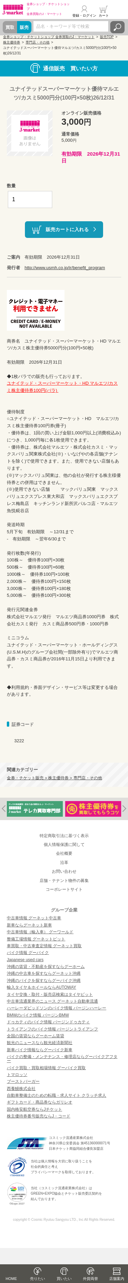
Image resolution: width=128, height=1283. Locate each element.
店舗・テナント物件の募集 (64, 880)
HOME (11, 1279)
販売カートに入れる (67, 229)
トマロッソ (17, 1074)
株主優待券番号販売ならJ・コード (38, 1116)
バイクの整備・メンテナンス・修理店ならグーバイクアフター (62, 1058)
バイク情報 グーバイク (28, 952)
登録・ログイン (84, 15)
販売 (24, 27)
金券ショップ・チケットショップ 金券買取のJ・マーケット (49, 37)
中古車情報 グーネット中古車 (34, 918)
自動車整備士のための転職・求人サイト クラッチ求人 (56, 1095)
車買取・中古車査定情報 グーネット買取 (44, 945)
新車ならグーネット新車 (29, 925)
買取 (9, 27)
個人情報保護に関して (64, 844)
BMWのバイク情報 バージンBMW (38, 1015)
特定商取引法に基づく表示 (64, 835)
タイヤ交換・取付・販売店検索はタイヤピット (50, 994)
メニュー (118, 11)
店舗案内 (116, 1279)
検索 (117, 27)
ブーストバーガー (23, 1081)
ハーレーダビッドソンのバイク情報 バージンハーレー (56, 1008)
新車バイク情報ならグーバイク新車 (39, 1049)
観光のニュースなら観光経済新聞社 (39, 1042)
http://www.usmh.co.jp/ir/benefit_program (65, 267)
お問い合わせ (64, 871)
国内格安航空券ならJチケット (34, 1109)
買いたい (64, 1279)
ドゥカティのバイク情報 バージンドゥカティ (48, 1022)
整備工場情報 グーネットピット (36, 939)
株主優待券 (11, 42)
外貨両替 (90, 1279)
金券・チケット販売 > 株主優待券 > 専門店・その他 (54, 778)
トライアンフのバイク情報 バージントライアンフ (52, 1029)
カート (104, 15)
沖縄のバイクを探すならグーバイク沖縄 (44, 980)
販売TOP (107, 37)
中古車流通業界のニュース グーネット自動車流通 (52, 1001)
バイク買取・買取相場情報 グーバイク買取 (46, 1067)
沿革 (64, 862)
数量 (11, 185)
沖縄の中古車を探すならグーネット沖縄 (44, 973)
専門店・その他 (37, 42)
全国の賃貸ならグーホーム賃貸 (35, 1036)
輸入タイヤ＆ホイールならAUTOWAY (41, 987)
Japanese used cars (25, 959)
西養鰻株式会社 (21, 1088)
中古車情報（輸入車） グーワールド (40, 932)
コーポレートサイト (64, 889)
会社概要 (64, 853)
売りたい (37, 1279)
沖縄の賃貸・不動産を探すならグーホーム (46, 966)
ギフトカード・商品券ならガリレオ (39, 1102)
